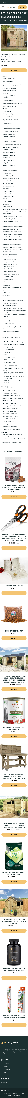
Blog (5, 1072)
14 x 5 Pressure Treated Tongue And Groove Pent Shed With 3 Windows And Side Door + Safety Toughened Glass (14, 825)
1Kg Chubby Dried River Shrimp (14, 631)
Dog (9, 54)
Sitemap (18, 1095)
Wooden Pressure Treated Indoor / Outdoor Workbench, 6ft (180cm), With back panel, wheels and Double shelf (14, 776)
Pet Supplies (7, 1069)
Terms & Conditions (18, 1093)
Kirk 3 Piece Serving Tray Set (14, 586)
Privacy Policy (11, 1095)
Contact (10, 1093)
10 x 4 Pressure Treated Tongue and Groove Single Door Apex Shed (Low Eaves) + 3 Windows (14, 921)
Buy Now (14, 70)
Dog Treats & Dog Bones (18, 54)
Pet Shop (22, 7)
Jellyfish (6, 1066)
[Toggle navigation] (3, 7)
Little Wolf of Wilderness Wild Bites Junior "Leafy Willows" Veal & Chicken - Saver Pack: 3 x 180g (14, 488)
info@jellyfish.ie (5, 2)
